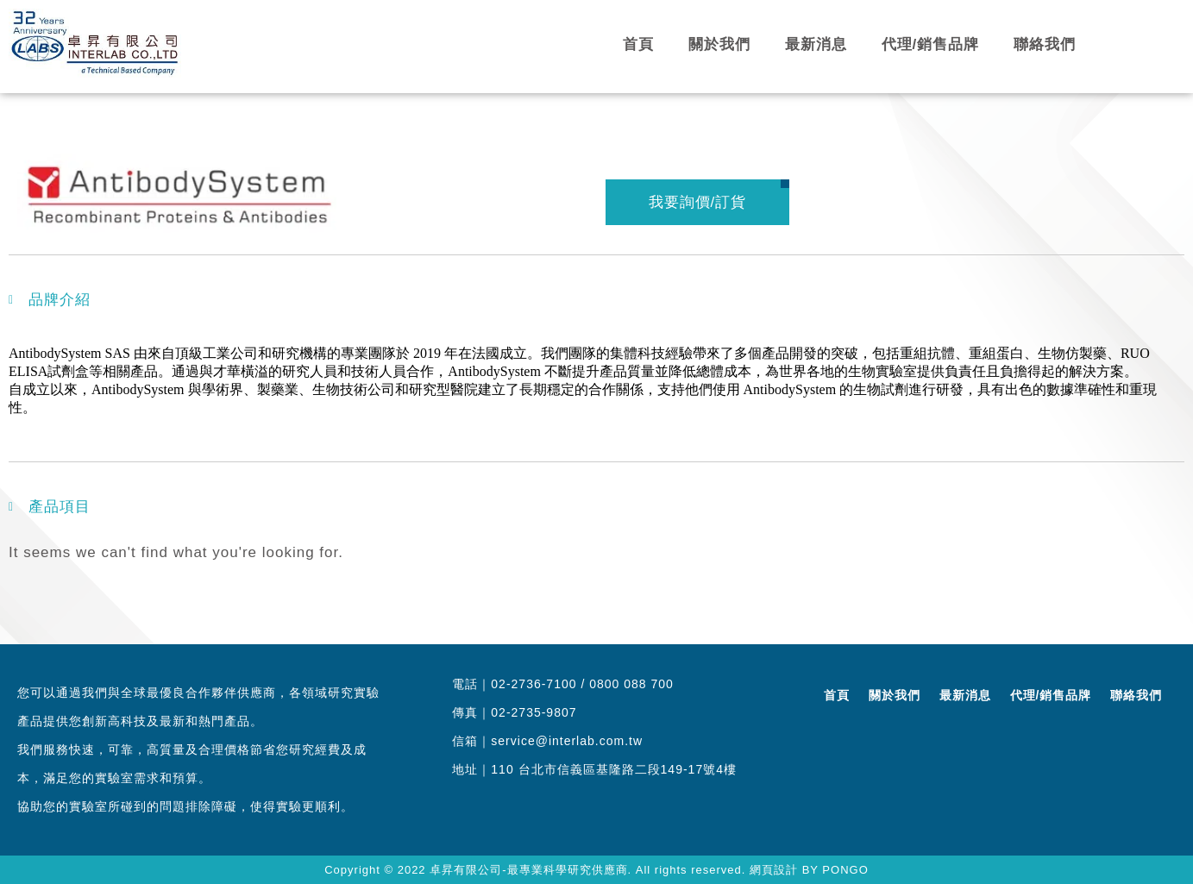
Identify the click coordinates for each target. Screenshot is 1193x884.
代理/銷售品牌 (931, 44)
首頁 (638, 44)
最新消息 (816, 44)
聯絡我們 (1045, 44)
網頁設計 (774, 869)
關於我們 (719, 44)
